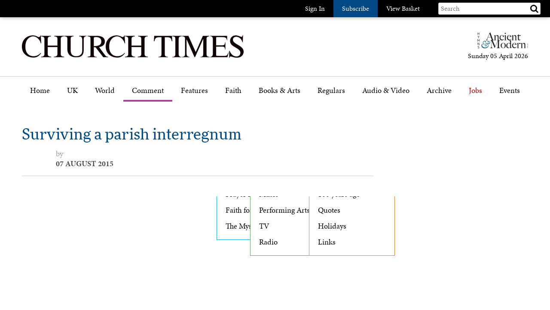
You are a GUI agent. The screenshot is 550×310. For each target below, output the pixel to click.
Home (40, 91)
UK (72, 91)
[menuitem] (39, 94)
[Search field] (489, 9)
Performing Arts (284, 210)
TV (264, 226)
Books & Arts (279, 91)
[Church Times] (133, 57)
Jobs (475, 91)
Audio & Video (385, 91)
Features (194, 91)
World (105, 91)
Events (509, 91)
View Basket (403, 8)
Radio (268, 242)
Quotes (329, 210)
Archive (439, 91)
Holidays (332, 226)
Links (327, 242)
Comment (148, 91)
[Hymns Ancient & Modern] (500, 44)
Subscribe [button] (355, 8)
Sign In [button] (315, 8)
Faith (233, 91)
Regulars (331, 91)
